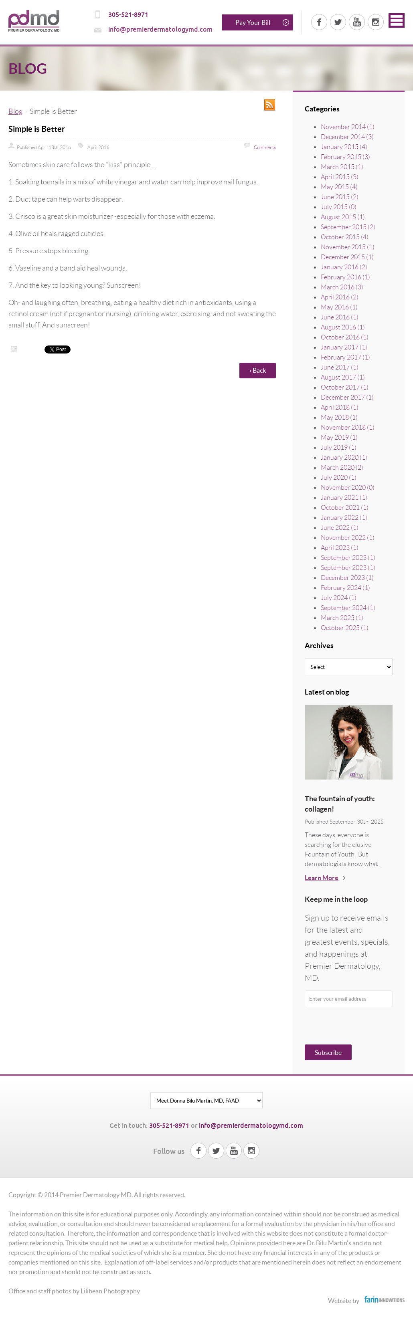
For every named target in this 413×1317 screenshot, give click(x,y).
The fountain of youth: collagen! (340, 803)
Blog (15, 111)
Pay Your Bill (252, 22)
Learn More (321, 877)
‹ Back (257, 370)
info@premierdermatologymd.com (160, 29)
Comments (264, 147)
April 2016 (98, 147)
